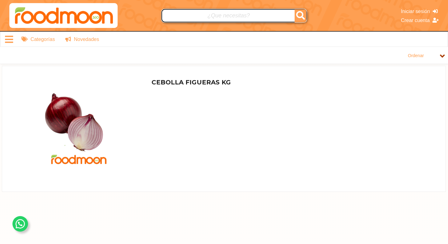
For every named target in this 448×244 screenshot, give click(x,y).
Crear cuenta (420, 20)
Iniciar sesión (419, 11)
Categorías (38, 39)
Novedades (82, 39)
